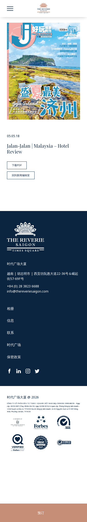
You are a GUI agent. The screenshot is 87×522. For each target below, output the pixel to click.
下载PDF (17, 165)
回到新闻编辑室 (21, 175)
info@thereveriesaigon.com (27, 291)
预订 (41, 513)
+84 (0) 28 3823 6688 (23, 286)
